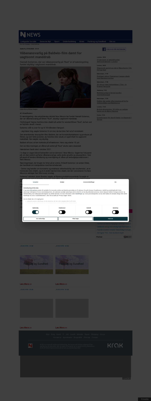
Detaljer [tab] (62, 182)
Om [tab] (115, 182)
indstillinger (78, 193)
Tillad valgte (75, 218)
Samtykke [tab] (35, 182)
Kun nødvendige (40, 218)
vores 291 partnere (32, 190)
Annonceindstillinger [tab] (88, 182)
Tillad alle (110, 218)
